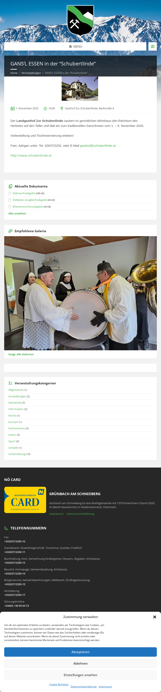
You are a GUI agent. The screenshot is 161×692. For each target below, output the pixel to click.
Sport (11, 441)
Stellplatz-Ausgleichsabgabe (30, 200)
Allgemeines (15, 390)
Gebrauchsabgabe (24, 193)
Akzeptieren (80, 652)
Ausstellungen (17, 396)
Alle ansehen (17, 213)
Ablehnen (80, 663)
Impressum (105, 686)
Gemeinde (14, 402)
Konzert (13, 422)
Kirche (12, 415)
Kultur (12, 435)
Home (14, 73)
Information (15, 409)
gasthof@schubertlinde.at (98, 145)
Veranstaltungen (31, 73)
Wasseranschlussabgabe (28, 206)
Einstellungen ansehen (80, 675)
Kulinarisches (16, 428)
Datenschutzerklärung (84, 686)
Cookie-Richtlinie (59, 684)
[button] (155, 617)
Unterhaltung (16, 454)
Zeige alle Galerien (21, 354)
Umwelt (13, 448)
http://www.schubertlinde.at (30, 155)
